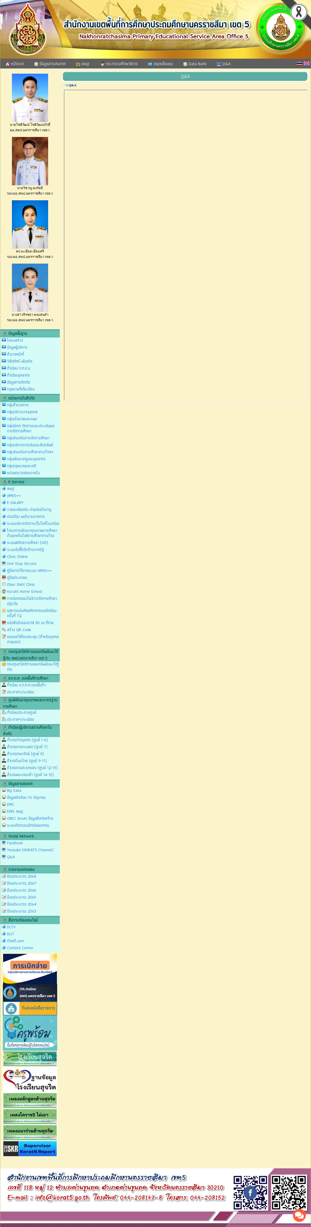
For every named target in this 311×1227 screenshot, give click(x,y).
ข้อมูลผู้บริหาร (17, 347)
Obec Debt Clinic (21, 584)
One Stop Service (21, 563)
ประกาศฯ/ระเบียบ (20, 692)
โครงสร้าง (15, 340)
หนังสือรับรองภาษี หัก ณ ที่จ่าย (30, 622)
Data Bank (194, 63)
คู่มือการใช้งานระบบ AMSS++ (29, 570)
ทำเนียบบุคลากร (18, 375)
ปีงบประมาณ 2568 (21, 876)
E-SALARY (15, 502)
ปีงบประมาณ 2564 (21, 904)
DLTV (11, 927)
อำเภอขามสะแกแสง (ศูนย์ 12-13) (32, 767)
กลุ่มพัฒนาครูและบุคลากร (26, 459)
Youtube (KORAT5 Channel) (30, 850)
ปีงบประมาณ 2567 (21, 883)
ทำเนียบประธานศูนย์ (21, 712)
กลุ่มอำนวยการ (18, 405)
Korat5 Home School (24, 591)
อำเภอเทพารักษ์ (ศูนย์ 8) (25, 753)
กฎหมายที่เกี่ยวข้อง (21, 389)
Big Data (14, 790)
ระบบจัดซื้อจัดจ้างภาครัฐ (25, 549)
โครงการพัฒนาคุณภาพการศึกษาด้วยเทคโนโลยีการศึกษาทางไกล (32, 533)
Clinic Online (17, 556)
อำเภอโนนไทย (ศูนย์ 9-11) (27, 760)
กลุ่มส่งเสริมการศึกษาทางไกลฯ (30, 452)
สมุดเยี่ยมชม (160, 63)
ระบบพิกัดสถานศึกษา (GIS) (27, 542)
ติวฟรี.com (15, 941)
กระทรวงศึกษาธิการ (119, 63)
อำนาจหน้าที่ (15, 354)
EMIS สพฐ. (15, 811)
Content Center (20, 948)
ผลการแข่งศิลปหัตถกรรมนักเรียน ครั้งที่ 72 (31, 613)
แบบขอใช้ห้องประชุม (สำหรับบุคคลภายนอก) (33, 639)
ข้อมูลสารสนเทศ (50, 63)
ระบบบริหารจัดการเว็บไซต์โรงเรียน (33, 523)
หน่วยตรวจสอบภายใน (23, 473)
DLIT (10, 934)
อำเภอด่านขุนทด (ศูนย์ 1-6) (27, 740)
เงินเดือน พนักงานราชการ (26, 516)
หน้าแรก (14, 63)
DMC (10, 804)
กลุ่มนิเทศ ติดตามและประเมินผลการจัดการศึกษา (30, 428)
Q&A (224, 63)
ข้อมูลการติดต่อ (18, 382)
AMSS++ (14, 495)
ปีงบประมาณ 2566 (21, 890)
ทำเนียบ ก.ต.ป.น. (19, 368)
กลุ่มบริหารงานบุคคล (22, 412)
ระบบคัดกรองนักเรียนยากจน (28, 825)
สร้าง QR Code (19, 629)
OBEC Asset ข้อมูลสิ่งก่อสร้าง (30, 818)
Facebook (15, 843)
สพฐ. (83, 63)
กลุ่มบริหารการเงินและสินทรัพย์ (30, 445)
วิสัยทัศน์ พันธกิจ (19, 361)
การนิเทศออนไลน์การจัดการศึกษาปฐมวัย (32, 601)
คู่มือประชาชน (17, 577)
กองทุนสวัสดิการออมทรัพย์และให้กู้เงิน (33, 666)
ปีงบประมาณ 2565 (21, 897)
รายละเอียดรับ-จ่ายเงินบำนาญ (29, 509)
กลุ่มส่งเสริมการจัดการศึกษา (28, 438)
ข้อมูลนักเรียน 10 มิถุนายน (26, 797)
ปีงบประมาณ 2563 (21, 911)
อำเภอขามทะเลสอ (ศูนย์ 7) (27, 746)
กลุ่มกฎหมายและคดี (21, 466)
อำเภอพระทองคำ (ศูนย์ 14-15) (30, 774)
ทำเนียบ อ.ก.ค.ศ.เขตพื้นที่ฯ (26, 685)
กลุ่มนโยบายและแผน (22, 419)
